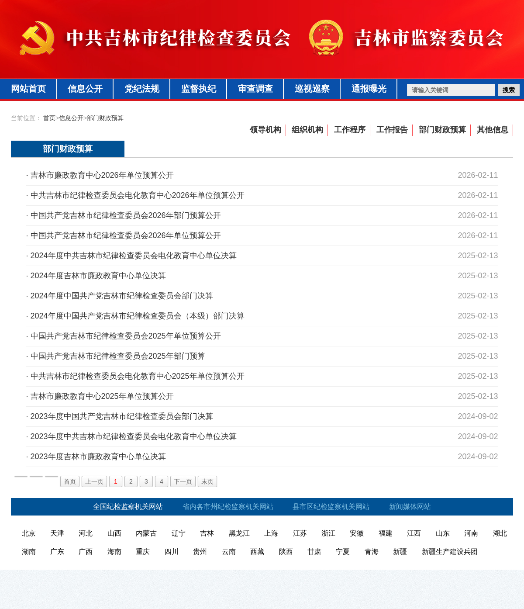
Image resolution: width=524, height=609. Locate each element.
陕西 (286, 551)
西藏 (257, 551)
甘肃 (314, 551)
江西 (414, 533)
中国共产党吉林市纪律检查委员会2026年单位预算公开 (126, 235)
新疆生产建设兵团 (450, 551)
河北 (86, 533)
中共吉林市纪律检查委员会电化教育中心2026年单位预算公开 (138, 195)
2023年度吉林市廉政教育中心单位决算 (98, 456)
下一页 (183, 481)
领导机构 (265, 129)
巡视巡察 (312, 88)
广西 (86, 551)
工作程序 (349, 129)
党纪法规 (141, 88)
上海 (271, 533)
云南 (229, 551)
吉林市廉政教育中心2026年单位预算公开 (102, 175)
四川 (172, 551)
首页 (49, 117)
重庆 (143, 551)
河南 (471, 533)
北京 (29, 533)
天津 (57, 533)
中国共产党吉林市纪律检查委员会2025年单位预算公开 (126, 336)
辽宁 (179, 533)
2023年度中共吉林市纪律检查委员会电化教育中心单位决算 (134, 436)
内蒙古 (146, 533)
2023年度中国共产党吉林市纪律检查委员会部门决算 (122, 416)
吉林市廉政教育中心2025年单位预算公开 (102, 396)
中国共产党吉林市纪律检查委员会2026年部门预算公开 (126, 215)
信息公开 (85, 88)
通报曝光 (369, 88)
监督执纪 (198, 88)
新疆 (400, 551)
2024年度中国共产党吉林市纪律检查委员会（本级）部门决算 (138, 315)
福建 (386, 533)
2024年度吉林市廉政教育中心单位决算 (98, 275)
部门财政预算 (105, 117)
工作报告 (392, 129)
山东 (443, 533)
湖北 (500, 533)
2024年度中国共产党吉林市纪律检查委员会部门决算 (122, 295)
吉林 (207, 533)
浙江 (328, 533)
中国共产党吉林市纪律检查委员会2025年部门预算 (118, 356)
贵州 (200, 551)
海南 (114, 551)
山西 (114, 533)
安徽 (357, 533)
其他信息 (492, 129)
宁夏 (343, 551)
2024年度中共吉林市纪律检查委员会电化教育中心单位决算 (134, 255)
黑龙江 (239, 533)
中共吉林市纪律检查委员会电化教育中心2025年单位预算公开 (138, 376)
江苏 (300, 533)
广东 (57, 551)
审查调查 (255, 88)
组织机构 (307, 129)
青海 (372, 551)
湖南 (29, 551)
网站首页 (28, 88)
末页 (207, 481)
